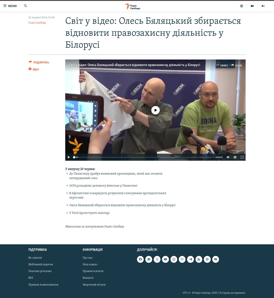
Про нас (88, 258)
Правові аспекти (93, 271)
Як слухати (35, 258)
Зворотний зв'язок (94, 284)
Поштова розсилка (40, 271)
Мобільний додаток (40, 264)
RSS (30, 278)
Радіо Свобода (37, 22)
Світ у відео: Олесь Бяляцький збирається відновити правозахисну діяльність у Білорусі (134, 65)
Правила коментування (43, 284)
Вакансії (88, 278)
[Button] (39, 63)
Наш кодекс (90, 264)
